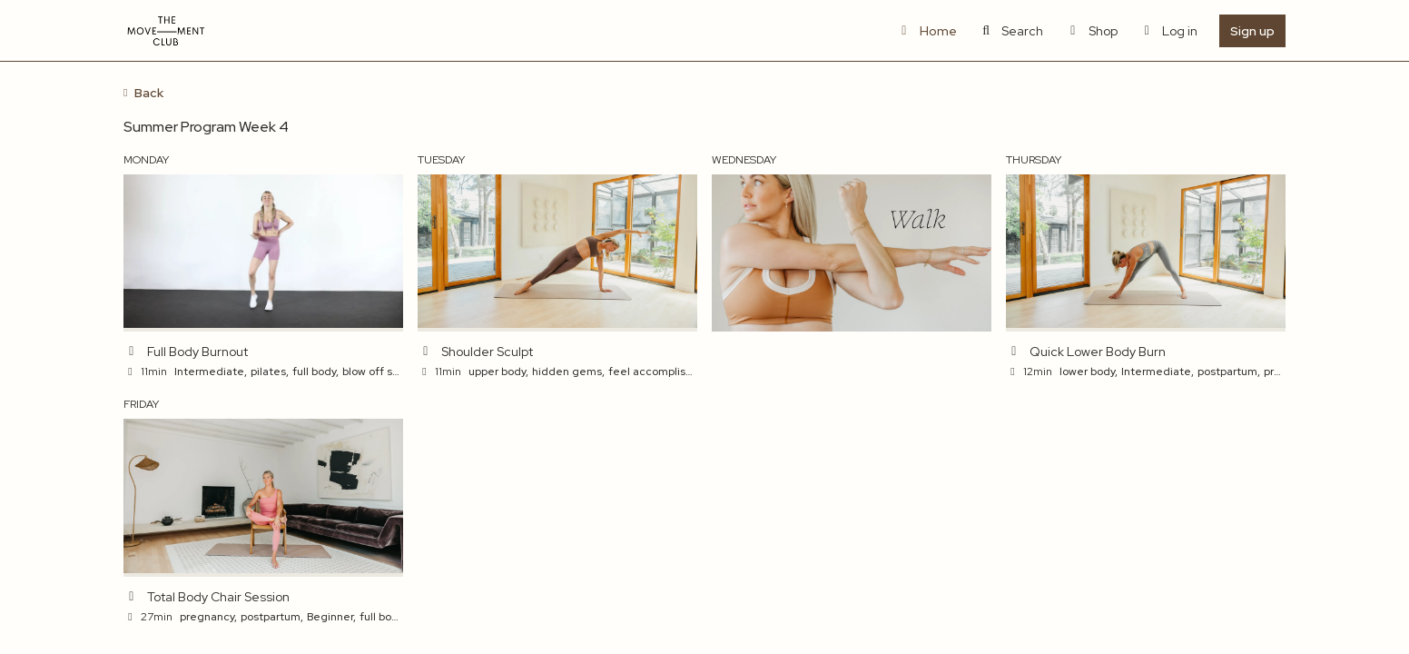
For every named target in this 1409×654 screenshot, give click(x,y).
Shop (1091, 31)
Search (1011, 31)
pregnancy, (208, 616)
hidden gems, (568, 371)
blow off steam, (382, 371)
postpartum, (1228, 371)
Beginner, (331, 616)
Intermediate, (210, 371)
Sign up (1252, 31)
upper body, (498, 371)
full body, (315, 371)
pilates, (270, 371)
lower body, (1088, 371)
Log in (1168, 31)
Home (926, 31)
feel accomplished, (658, 371)
